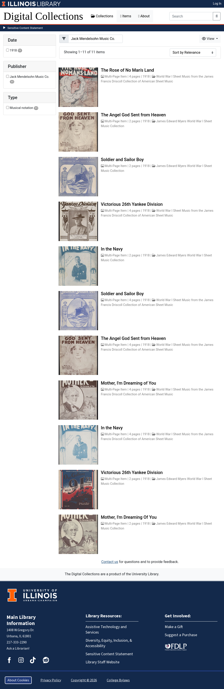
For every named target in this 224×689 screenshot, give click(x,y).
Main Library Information (21, 620)
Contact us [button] (109, 562)
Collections (102, 16)
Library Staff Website (102, 662)
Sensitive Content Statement (25, 28)
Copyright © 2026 (84, 680)
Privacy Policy (50, 680)
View (208, 39)
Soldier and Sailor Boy (122, 159)
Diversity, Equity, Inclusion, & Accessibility (109, 643)
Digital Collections (43, 16)
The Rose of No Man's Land (127, 70)
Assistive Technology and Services (106, 629)
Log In (217, 3)
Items (125, 16)
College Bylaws (118, 680)
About (144, 16)
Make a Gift (174, 627)
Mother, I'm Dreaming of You (128, 383)
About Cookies (18, 680)
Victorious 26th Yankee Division (132, 204)
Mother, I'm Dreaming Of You (129, 517)
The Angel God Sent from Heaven (133, 114)
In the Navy (112, 249)
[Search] (191, 16)
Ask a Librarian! (18, 648)
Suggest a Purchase (181, 635)
